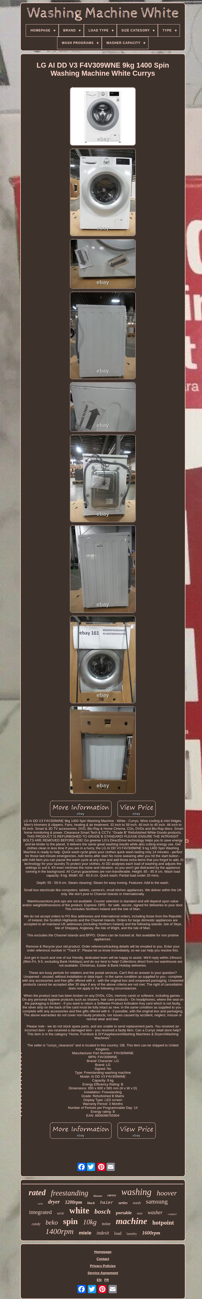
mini (139, 1213)
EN (99, 1280)
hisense (97, 1195)
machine (131, 1221)
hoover (167, 1193)
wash (137, 1203)
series (122, 1203)
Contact (103, 1259)
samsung (157, 1201)
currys (111, 1195)
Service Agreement (102, 1273)
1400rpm (59, 1231)
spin (70, 1221)
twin (40, 1203)
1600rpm (151, 1233)
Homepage (102, 1252)
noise (106, 1223)
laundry (132, 1234)
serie (60, 1213)
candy (36, 1224)
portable (124, 1212)
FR (106, 1280)
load (118, 1233)
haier (106, 1202)
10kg (90, 1222)
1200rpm (73, 1202)
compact (172, 1214)
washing (136, 1192)
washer (155, 1212)
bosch (103, 1211)
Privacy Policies (103, 1266)
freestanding (69, 1193)
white (79, 1210)
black (91, 1203)
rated (37, 1192)
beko (52, 1222)
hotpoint (163, 1222)
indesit (103, 1233)
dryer (54, 1202)
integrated (40, 1212)
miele (85, 1233)
